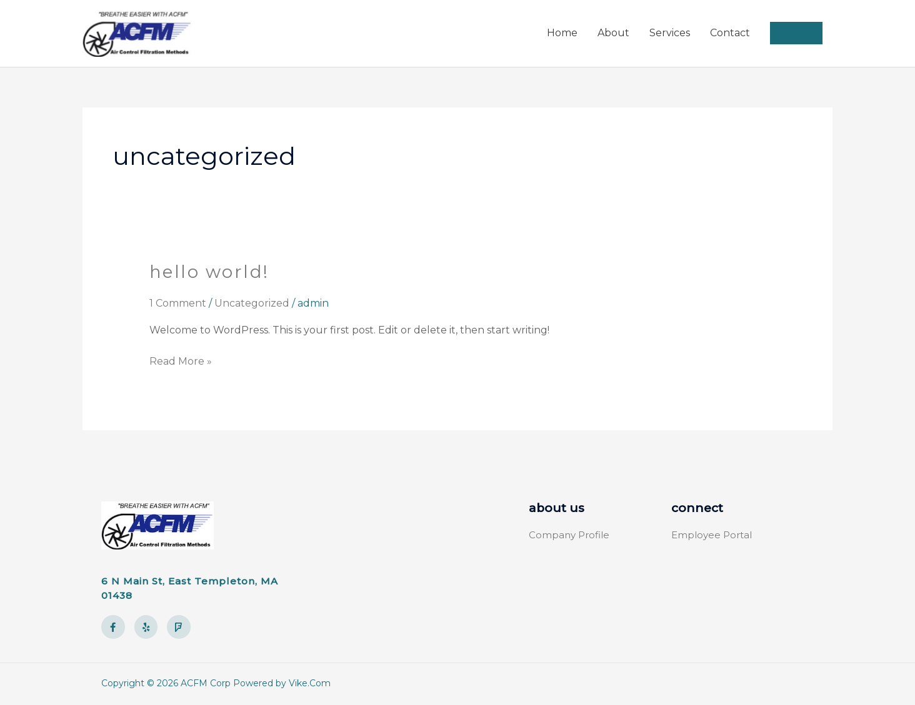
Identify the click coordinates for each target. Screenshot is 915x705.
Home (562, 34)
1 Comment (177, 304)
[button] (796, 34)
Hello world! (210, 272)
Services (669, 34)
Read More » (180, 361)
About (613, 34)
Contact (730, 34)
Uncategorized (251, 304)
